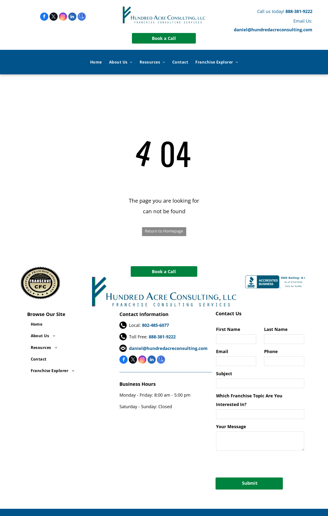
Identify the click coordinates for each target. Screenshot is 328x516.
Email (222, 351)
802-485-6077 (155, 325)
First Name (228, 329)
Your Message (231, 426)
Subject (224, 373)
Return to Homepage (164, 231)
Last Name (276, 329)
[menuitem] (96, 62)
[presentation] (252, 463)
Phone (271, 351)
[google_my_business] (82, 17)
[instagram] (63, 17)
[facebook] (44, 17)
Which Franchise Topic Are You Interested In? (249, 400)
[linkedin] (72, 17)
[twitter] (54, 17)
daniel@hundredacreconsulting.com (273, 29)
